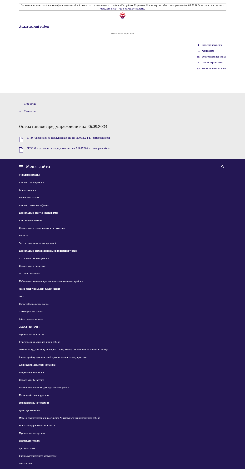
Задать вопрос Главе (29, 327)
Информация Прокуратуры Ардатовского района (44, 387)
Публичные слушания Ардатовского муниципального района (51, 281)
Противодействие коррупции (34, 395)
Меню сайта (208, 51)
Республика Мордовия (122, 33)
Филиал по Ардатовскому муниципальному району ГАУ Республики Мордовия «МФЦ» (63, 349)
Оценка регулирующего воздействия (38, 456)
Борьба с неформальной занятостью (37, 425)
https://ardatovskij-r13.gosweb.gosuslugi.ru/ (122, 8)
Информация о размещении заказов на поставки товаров (48, 251)
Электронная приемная (214, 57)
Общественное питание (31, 319)
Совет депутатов (27, 190)
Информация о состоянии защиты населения (42, 228)
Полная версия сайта (212, 62)
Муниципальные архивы (32, 433)
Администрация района (31, 182)
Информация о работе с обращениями (38, 213)
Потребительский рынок (31, 372)
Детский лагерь (27, 448)
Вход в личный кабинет (214, 68)
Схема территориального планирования (39, 289)
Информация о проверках (32, 266)
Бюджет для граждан (29, 441)
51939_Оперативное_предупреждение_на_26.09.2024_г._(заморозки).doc (68, 148)
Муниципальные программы (34, 403)
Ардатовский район (34, 26)
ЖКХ (21, 296)
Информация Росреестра (31, 380)
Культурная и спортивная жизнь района (39, 342)
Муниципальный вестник (32, 334)
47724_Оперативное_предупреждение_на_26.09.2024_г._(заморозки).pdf (68, 137)
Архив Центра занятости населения (37, 365)
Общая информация (29, 175)
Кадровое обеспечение (30, 220)
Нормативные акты (29, 198)
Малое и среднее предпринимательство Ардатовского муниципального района (59, 418)
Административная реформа (33, 205)
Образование (25, 463)
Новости (30, 103)
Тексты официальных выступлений (37, 243)
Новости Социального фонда (33, 304)
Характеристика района (31, 311)
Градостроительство (29, 410)
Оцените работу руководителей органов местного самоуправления (53, 357)
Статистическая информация (34, 258)
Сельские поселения (212, 45)
